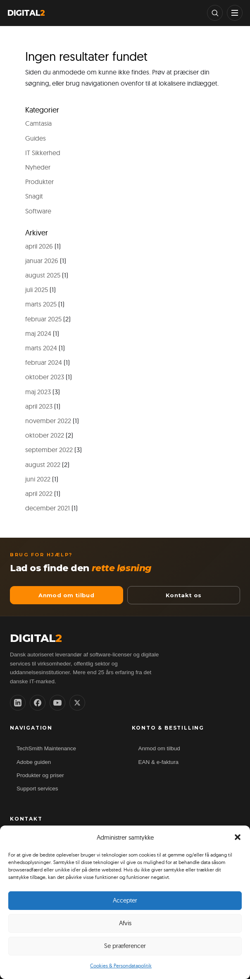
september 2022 (49, 449)
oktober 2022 (44, 435)
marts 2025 (41, 304)
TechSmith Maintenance (46, 748)
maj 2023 (38, 392)
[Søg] (215, 13)
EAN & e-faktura (158, 762)
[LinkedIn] (18, 703)
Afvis (125, 923)
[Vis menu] (235, 13)
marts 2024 (41, 348)
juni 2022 (37, 479)
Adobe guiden (34, 762)
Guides (35, 138)
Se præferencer (125, 946)
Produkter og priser (40, 775)
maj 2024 (38, 333)
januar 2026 (41, 260)
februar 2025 (43, 319)
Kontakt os (184, 595)
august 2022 (42, 464)
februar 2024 (43, 362)
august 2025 (42, 275)
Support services (37, 788)
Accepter (125, 900)
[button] (237, 837)
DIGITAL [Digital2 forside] (26, 13)
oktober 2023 (44, 377)
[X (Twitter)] (77, 703)
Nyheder (37, 167)
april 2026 (39, 246)
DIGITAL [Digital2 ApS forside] (36, 638)
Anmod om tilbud (66, 595)
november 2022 (48, 420)
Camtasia (38, 123)
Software (38, 211)
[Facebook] (37, 703)
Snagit (34, 196)
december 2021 (47, 508)
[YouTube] (57, 703)
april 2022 (38, 493)
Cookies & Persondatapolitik (121, 965)
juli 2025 (36, 289)
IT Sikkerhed (42, 152)
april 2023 (38, 406)
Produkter (39, 181)
